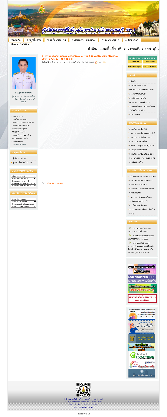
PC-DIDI (86, 414)
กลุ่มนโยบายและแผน (55, 183)
